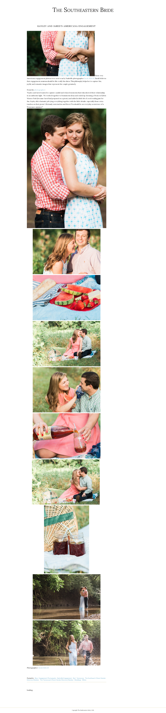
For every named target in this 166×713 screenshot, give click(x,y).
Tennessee (80, 678)
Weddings (77, 680)
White (84, 680)
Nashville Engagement (64, 678)
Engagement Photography (47, 678)
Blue (36, 678)
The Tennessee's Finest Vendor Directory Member (56, 680)
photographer (39, 90)
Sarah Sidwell (89, 78)
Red (74, 678)
